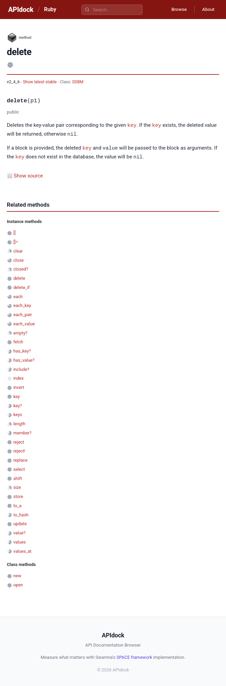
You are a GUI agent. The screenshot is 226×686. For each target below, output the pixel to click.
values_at (22, 549)
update (20, 522)
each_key (22, 304)
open (18, 583)
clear (18, 249)
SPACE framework (134, 655)
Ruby (50, 9)
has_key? (22, 349)
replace (20, 458)
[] (14, 231)
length (19, 422)
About (207, 9)
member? (22, 431)
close (18, 258)
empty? (20, 331)
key (131, 125)
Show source (28, 174)
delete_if (21, 286)
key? (17, 404)
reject (18, 440)
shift (17, 477)
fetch (18, 340)
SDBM (77, 82)
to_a (17, 504)
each (17, 295)
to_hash (21, 513)
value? (19, 531)
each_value (24, 322)
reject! (19, 449)
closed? (20, 267)
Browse (176, 9)
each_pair (22, 313)
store (18, 495)
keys (17, 413)
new (17, 574)
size (17, 485)
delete (19, 276)
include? (21, 368)
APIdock (20, 9)
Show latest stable (40, 82)
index (18, 376)
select (19, 467)
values (19, 540)
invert (18, 386)
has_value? (23, 358)
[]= (15, 240)
